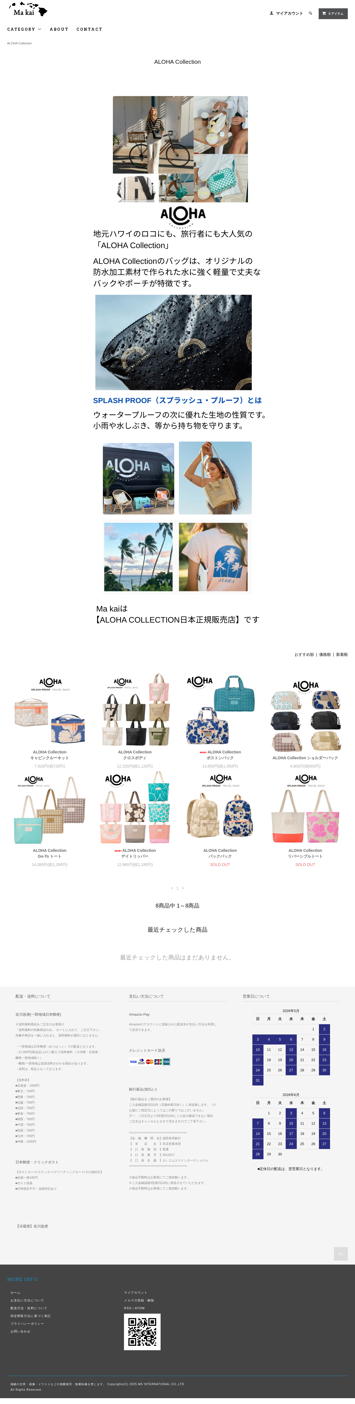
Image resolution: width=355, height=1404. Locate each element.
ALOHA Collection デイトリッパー (135, 859)
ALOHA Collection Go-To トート (50, 859)
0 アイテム (332, 13)
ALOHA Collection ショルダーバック (305, 758)
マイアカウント (289, 13)
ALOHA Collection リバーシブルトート (305, 859)
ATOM (140, 1314)
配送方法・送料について (29, 1314)
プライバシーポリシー (27, 1329)
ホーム (16, 1298)
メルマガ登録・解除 (139, 1306)
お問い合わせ (21, 1337)
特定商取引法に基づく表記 (31, 1321)
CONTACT (90, 29)
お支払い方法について (27, 1306)
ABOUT (59, 29)
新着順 (342, 654)
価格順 (325, 654)
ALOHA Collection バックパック (220, 859)
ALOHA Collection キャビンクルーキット (49, 755)
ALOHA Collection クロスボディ (135, 755)
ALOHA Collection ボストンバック (220, 755)
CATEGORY (24, 29)
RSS (127, 1314)
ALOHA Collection (19, 43)
